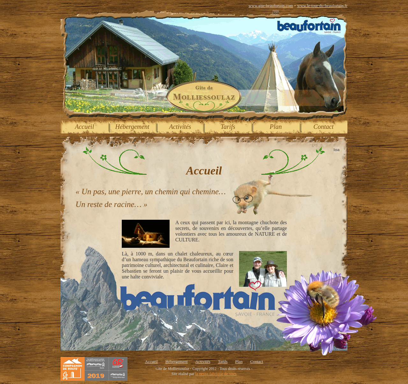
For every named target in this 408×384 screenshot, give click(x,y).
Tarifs (228, 126)
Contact (323, 126)
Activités (180, 126)
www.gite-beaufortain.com (271, 5)
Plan (276, 126)
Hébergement (132, 126)
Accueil (84, 126)
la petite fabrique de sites (216, 373)
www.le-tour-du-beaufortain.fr (322, 5)
